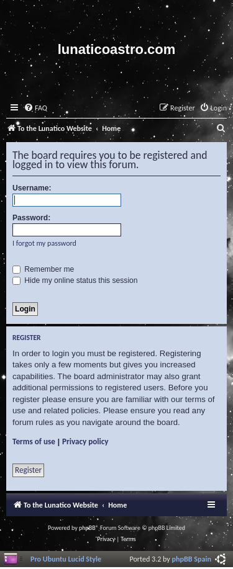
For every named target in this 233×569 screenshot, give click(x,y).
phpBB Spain (191, 558)
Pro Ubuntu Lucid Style (65, 558)
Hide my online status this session (75, 280)
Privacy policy (85, 441)
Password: (31, 217)
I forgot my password (44, 243)
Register (28, 470)
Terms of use (33, 441)
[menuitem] (35, 108)
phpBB (87, 528)
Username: (32, 188)
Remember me (43, 269)
